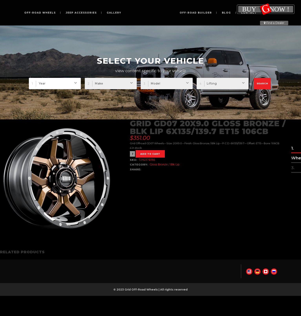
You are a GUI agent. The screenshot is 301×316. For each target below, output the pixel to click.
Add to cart (150, 154)
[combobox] (55, 83)
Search (262, 83)
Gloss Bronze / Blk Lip (165, 164)
